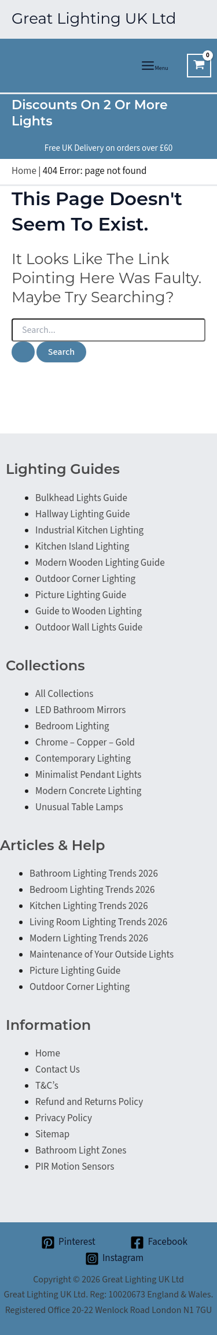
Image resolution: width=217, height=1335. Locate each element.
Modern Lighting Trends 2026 (89, 938)
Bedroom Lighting (72, 726)
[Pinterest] (68, 1242)
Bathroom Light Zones (80, 1151)
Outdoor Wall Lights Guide (88, 628)
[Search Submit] (23, 352)
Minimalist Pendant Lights (88, 775)
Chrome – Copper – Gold (85, 743)
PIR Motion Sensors (74, 1167)
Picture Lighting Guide (80, 595)
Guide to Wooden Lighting (88, 611)
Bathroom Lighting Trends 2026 (94, 874)
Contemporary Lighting (83, 759)
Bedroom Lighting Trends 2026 (92, 890)
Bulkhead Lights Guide (81, 498)
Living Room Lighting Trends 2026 (98, 922)
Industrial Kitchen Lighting (89, 530)
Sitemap (52, 1134)
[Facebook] (159, 1242)
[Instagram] (114, 1259)
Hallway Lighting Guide (82, 514)
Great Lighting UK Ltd (94, 18)
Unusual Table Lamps (79, 807)
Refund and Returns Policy (89, 1102)
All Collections (64, 694)
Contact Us (57, 1070)
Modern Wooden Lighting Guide (100, 563)
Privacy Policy (63, 1118)
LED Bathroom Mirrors (80, 710)
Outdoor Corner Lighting (85, 579)
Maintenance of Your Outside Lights (102, 955)
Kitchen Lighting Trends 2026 (89, 906)
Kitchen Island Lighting (82, 547)
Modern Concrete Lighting (88, 791)
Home (24, 171)
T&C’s (46, 1086)
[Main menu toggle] (154, 65)
